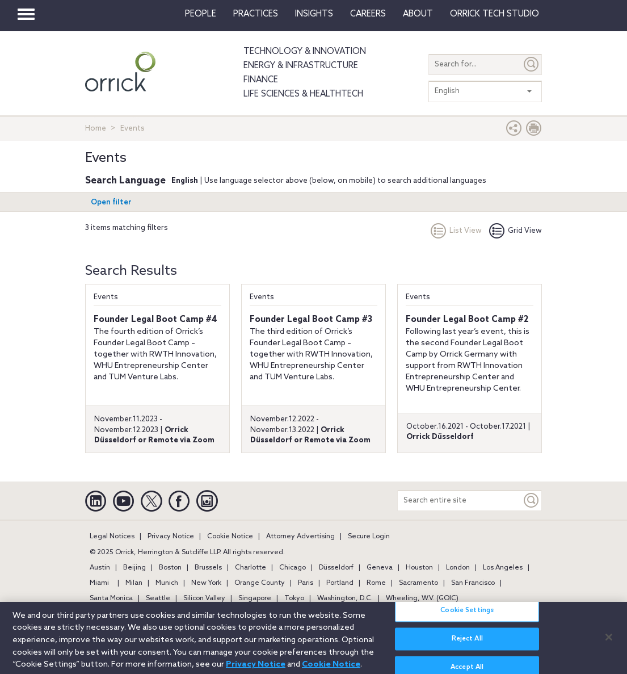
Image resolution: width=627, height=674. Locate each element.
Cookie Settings (467, 616)
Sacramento (418, 583)
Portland (340, 583)
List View (456, 231)
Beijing (134, 568)
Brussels (208, 568)
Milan (133, 583)
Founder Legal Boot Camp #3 (311, 320)
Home (95, 128)
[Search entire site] (459, 500)
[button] (514, 131)
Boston (170, 568)
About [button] (418, 14)
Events (106, 297)
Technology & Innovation (304, 52)
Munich (166, 583)
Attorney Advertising (300, 537)
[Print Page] (534, 131)
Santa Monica (111, 598)
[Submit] (531, 64)
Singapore (254, 598)
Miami (99, 583)
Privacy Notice (171, 537)
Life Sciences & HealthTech (303, 94)
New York (206, 583)
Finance (260, 80)
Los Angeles (503, 568)
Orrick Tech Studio (494, 14)
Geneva (380, 568)
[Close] (608, 642)
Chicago (292, 568)
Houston (419, 568)
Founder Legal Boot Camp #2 (467, 320)
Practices (255, 14)
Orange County (259, 583)
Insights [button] (314, 14)
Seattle (158, 598)
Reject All (467, 644)
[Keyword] (531, 500)
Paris (305, 583)
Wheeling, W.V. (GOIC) (422, 598)
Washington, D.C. (345, 598)
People (200, 14)
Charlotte (250, 568)
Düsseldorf (336, 568)
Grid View (515, 231)
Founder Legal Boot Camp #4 (155, 320)
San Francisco (473, 583)
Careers (368, 14)
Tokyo (294, 598)
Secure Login (369, 537)
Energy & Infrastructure (300, 66)
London (458, 568)
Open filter (111, 202)
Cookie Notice (230, 537)
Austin (100, 568)
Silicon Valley (204, 598)
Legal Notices (112, 537)
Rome (376, 583)
